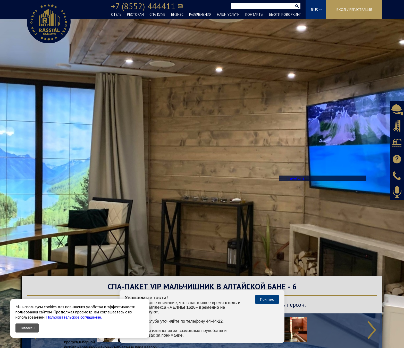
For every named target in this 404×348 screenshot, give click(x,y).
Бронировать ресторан (397, 109)
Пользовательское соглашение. (74, 317)
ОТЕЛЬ (116, 14)
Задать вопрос (397, 159)
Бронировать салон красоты (397, 126)
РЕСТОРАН (135, 14)
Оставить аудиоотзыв (397, 192)
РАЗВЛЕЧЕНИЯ (200, 14)
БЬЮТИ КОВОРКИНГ (285, 14)
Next (372, 330)
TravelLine (296, 178)
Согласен (27, 328)
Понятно (267, 299)
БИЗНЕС (177, 14)
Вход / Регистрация (354, 9)
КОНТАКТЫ (254, 14)
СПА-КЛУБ (157, 14)
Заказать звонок (397, 175)
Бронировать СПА (397, 142)
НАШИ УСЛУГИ (228, 14)
